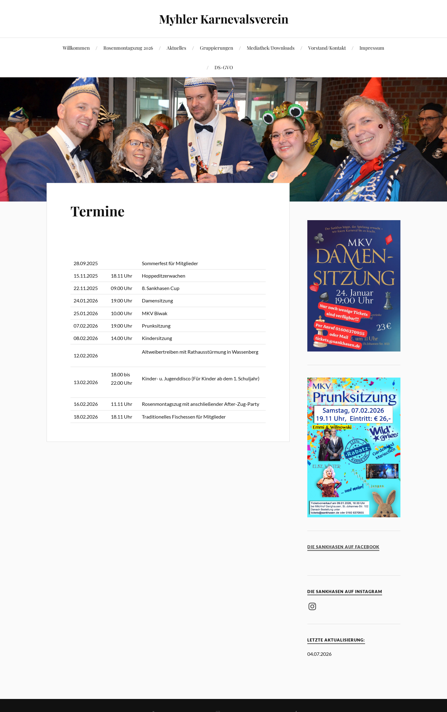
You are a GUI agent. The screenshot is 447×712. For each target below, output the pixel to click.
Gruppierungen (216, 47)
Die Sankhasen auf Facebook (343, 547)
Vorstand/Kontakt (327, 47)
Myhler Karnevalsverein (223, 19)
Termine (97, 211)
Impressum (371, 47)
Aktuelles (176, 47)
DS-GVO (223, 67)
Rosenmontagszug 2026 (128, 47)
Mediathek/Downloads (271, 47)
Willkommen (76, 47)
